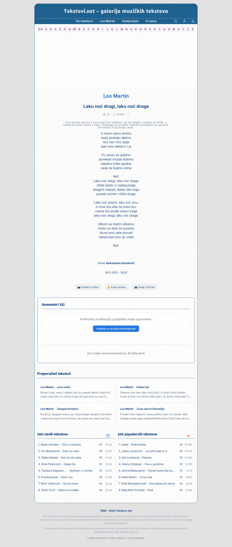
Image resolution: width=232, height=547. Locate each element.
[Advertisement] (116, 61)
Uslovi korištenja (136, 538)
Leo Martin (116, 96)
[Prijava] (184, 21)
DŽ (74, 29)
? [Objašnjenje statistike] (128, 114)
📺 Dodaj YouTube (144, 287)
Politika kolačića (117, 538)
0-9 (40, 29)
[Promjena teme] (193, 21)
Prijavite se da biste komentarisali (116, 328)
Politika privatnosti (97, 538)
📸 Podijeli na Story (88, 287)
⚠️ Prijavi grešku (116, 287)
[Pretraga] (175, 21)
